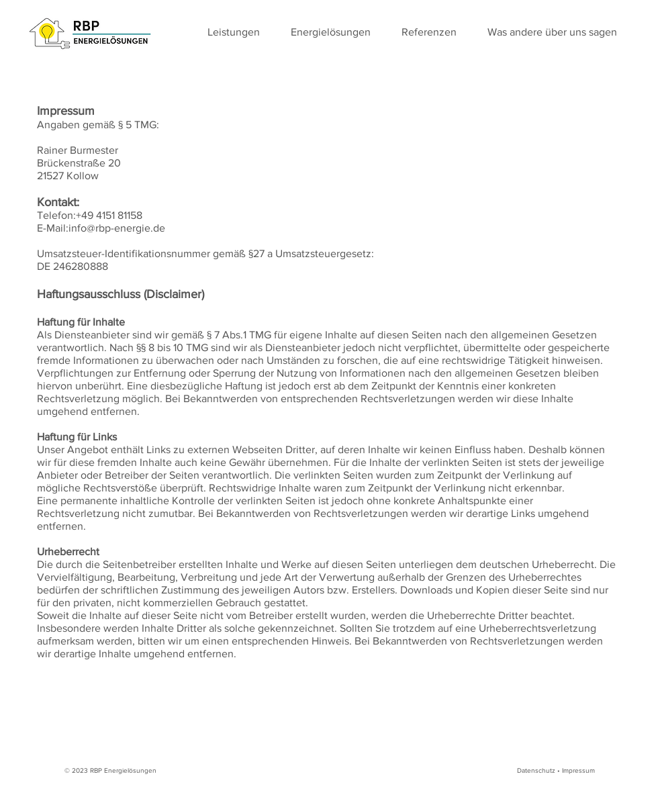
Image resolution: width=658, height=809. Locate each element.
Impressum (578, 770)
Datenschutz (536, 770)
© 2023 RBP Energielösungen (110, 770)
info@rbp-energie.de (116, 228)
